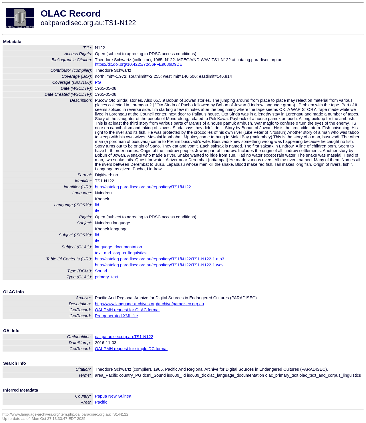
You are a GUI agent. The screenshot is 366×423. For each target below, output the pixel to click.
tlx (97, 211)
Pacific (101, 402)
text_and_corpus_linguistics (120, 253)
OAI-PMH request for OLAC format (127, 310)
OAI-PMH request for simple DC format (131, 348)
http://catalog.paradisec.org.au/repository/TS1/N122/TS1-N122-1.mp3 (159, 259)
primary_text (106, 277)
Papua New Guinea (113, 396)
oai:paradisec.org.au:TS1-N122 (124, 336)
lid (97, 205)
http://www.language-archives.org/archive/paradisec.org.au (149, 304)
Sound (101, 271)
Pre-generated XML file (116, 316)
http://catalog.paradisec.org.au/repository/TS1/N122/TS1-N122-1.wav (159, 265)
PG (98, 82)
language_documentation (118, 247)
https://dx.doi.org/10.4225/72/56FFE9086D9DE (138, 64)
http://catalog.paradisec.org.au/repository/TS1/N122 (143, 187)
